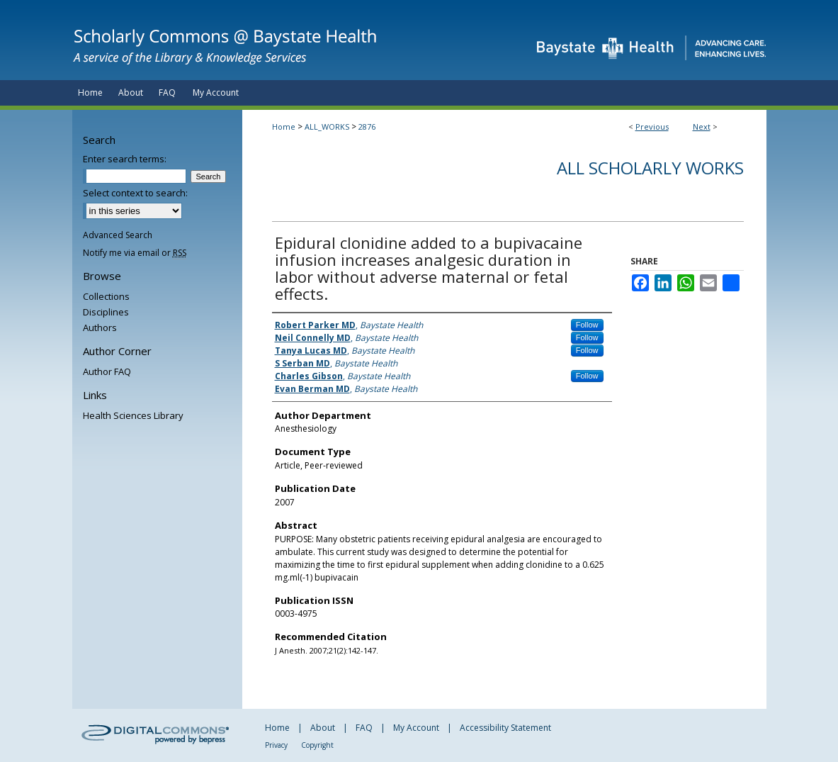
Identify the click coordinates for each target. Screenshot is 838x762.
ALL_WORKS (327, 126)
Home (283, 126)
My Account (416, 728)
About (322, 728)
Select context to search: (135, 192)
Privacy (276, 745)
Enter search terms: (124, 158)
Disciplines (106, 312)
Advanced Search (117, 235)
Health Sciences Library (133, 415)
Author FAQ (107, 371)
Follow (587, 324)
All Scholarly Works (650, 167)
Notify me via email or (134, 253)
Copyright (317, 745)
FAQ (364, 728)
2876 (366, 126)
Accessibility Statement (505, 728)
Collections (106, 296)
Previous (652, 126)
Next (701, 126)
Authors (100, 327)
